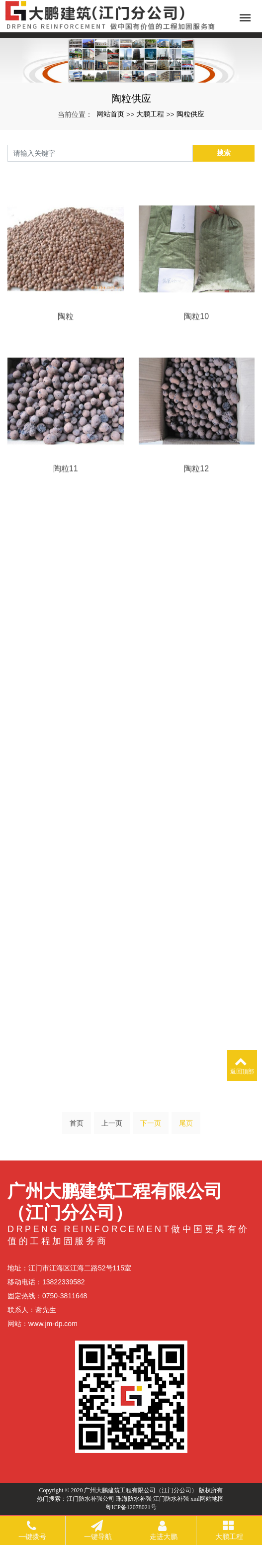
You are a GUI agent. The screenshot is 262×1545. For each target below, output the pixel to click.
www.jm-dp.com (53, 1324)
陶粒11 (65, 493)
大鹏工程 (150, 114)
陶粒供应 (190, 114)
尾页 (186, 1126)
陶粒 (66, 341)
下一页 (150, 1126)
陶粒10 (196, 341)
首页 (77, 1126)
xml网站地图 (207, 1498)
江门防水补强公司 (90, 1498)
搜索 (224, 153)
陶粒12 (196, 493)
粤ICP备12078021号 (131, 1507)
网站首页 (110, 114)
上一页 (111, 1126)
